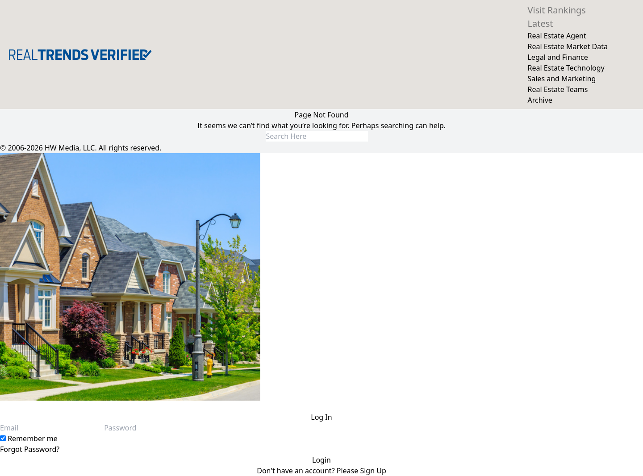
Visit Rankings (556, 10)
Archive (539, 100)
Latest (540, 23)
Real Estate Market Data (567, 46)
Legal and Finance (557, 57)
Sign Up (373, 471)
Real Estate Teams (557, 89)
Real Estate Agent (556, 36)
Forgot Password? (29, 449)
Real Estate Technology (565, 68)
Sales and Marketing (561, 79)
